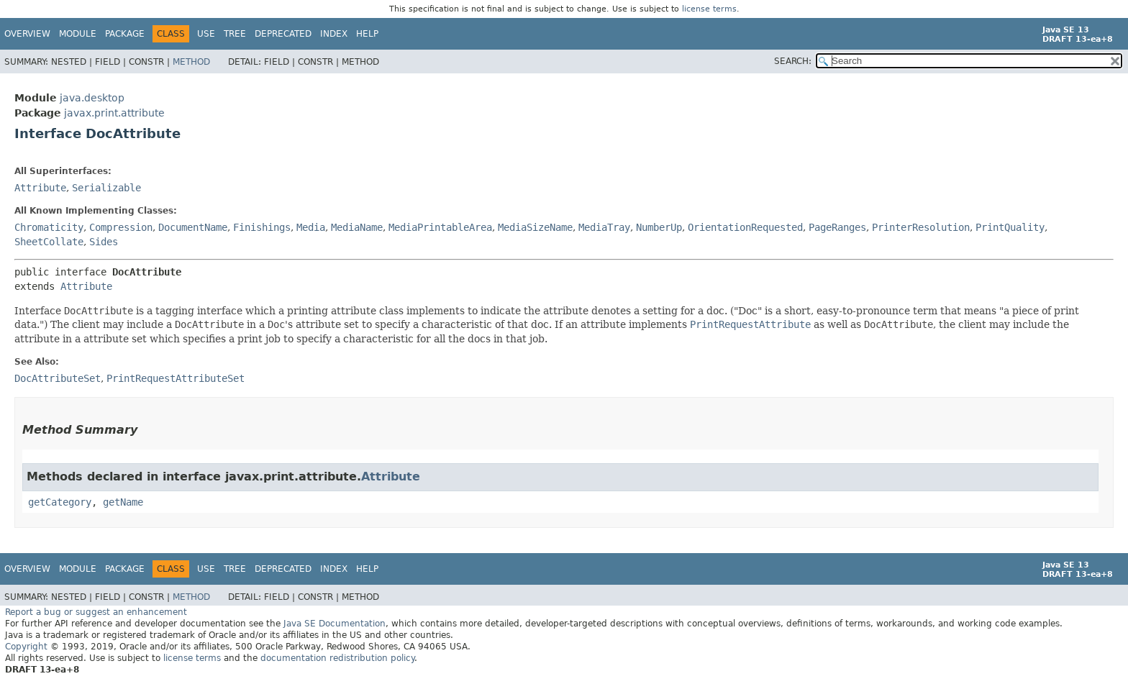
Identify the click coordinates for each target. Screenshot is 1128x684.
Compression (121, 227)
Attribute (40, 187)
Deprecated (283, 34)
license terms (709, 9)
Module (77, 34)
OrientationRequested (745, 227)
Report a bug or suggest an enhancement (96, 612)
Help (367, 34)
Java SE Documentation (334, 624)
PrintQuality (1010, 227)
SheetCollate (48, 241)
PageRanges (837, 227)
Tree (235, 34)
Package (125, 34)
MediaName (357, 227)
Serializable (106, 187)
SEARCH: (792, 61)
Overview (27, 34)
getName (123, 502)
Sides (103, 241)
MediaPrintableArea (440, 227)
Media (310, 227)
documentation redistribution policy (337, 658)
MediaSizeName (535, 227)
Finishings (262, 227)
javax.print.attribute (114, 113)
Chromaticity (48, 227)
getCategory (59, 502)
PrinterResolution (921, 227)
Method (191, 62)
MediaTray (604, 227)
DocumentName (192, 227)
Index (333, 34)
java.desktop (92, 98)
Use (206, 34)
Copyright (26, 647)
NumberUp (659, 227)
